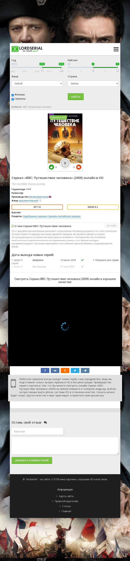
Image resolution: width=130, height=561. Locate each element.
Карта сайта (66, 496)
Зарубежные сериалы (35, 216)
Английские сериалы (69, 216)
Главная (66, 511)
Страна (72, 76)
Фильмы (20, 94)
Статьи (66, 506)
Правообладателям (66, 501)
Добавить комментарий (32, 460)
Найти (75, 96)
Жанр (15, 76)
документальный (28, 200)
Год (14, 60)
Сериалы (20, 98)
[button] (106, 263)
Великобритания (38, 196)
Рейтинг (73, 60)
